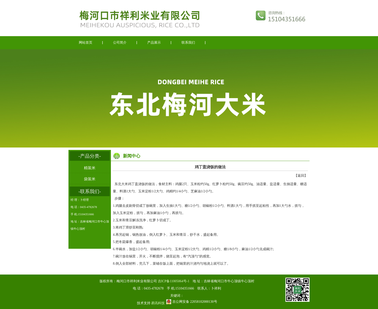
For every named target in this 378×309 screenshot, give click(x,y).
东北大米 (121, 184)
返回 (300, 175)
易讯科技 (158, 303)
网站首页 (85, 42)
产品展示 (154, 42)
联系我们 (188, 42)
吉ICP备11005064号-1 (173, 281)
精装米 (89, 168)
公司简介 (120, 42)
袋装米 (89, 179)
